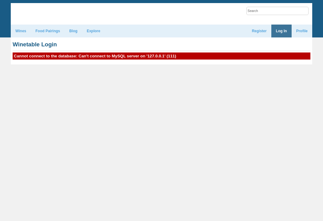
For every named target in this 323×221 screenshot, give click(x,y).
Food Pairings (47, 31)
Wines (20, 31)
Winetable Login (35, 44)
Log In (281, 31)
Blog (73, 31)
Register (259, 31)
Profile (302, 31)
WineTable (40, 14)
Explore (93, 31)
